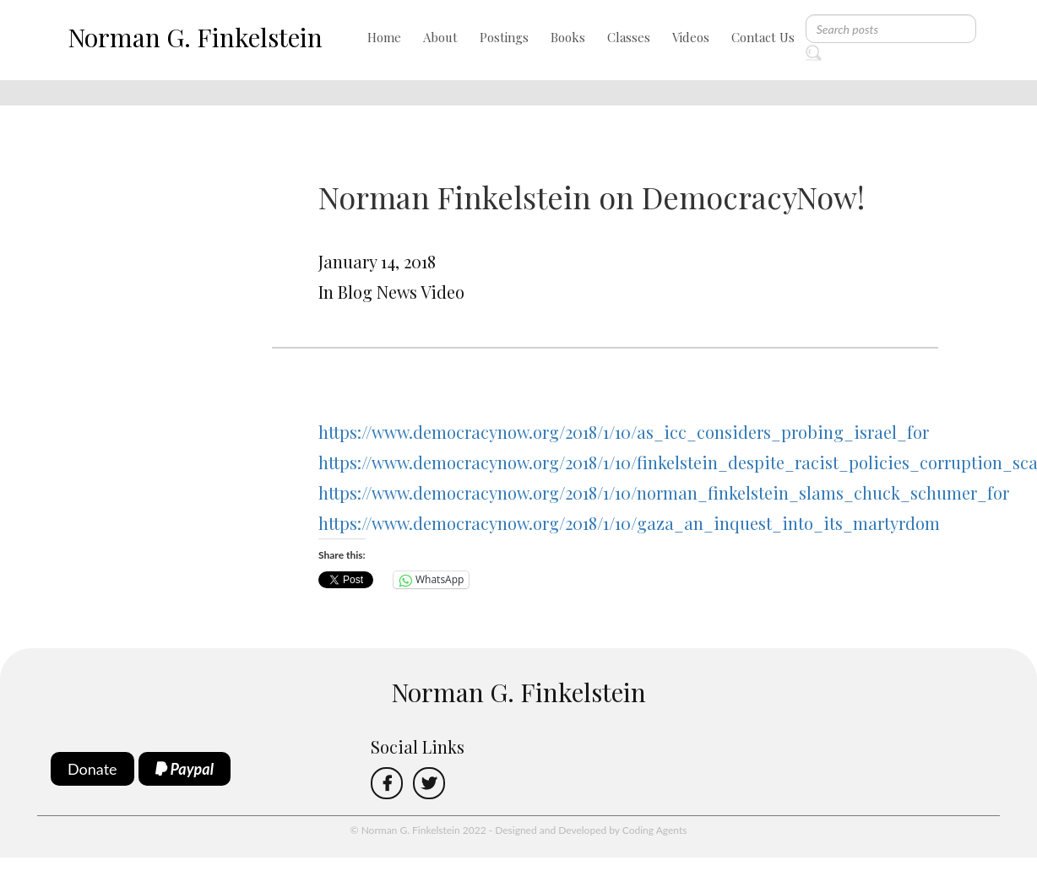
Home (384, 37)
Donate (92, 769)
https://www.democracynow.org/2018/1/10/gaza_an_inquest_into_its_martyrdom (629, 522)
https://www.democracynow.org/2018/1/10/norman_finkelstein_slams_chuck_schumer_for (663, 492)
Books (568, 37)
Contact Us (763, 37)
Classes (628, 37)
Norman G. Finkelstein (195, 37)
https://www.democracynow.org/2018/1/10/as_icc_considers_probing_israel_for (623, 431)
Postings (504, 37)
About (440, 37)
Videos (690, 37)
